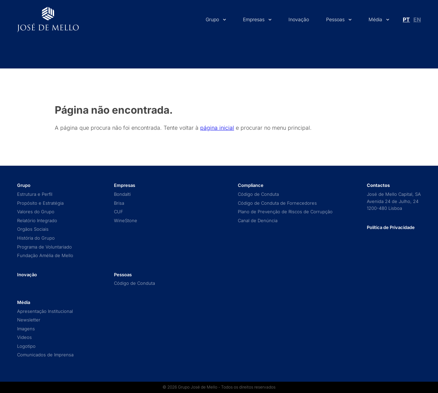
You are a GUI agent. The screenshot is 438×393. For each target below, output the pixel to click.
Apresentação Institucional (45, 311)
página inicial (217, 127)
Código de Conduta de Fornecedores (277, 203)
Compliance (250, 185)
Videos (24, 337)
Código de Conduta (134, 283)
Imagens (26, 328)
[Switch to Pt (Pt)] (406, 19)
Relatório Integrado (37, 220)
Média (375, 19)
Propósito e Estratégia (40, 203)
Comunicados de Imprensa (45, 354)
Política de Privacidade (391, 227)
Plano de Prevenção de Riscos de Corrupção (285, 211)
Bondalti (122, 194)
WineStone (125, 220)
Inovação (298, 19)
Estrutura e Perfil (34, 194)
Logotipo (26, 346)
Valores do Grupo (35, 211)
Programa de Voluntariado (44, 247)
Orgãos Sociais (33, 229)
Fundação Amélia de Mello (45, 255)
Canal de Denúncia (258, 220)
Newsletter (28, 319)
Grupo (212, 19)
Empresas (254, 19)
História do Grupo (36, 238)
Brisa (119, 203)
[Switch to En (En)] (417, 19)
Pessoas (335, 19)
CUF (118, 211)
